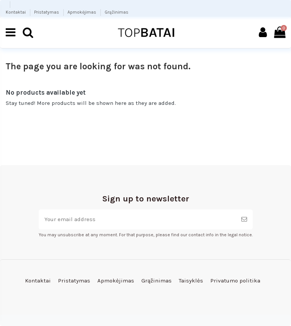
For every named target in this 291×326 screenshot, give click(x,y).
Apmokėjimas (82, 12)
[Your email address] (137, 219)
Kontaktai (16, 12)
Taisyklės (191, 280)
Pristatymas (47, 12)
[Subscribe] (244, 219)
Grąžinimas (116, 12)
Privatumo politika (235, 280)
